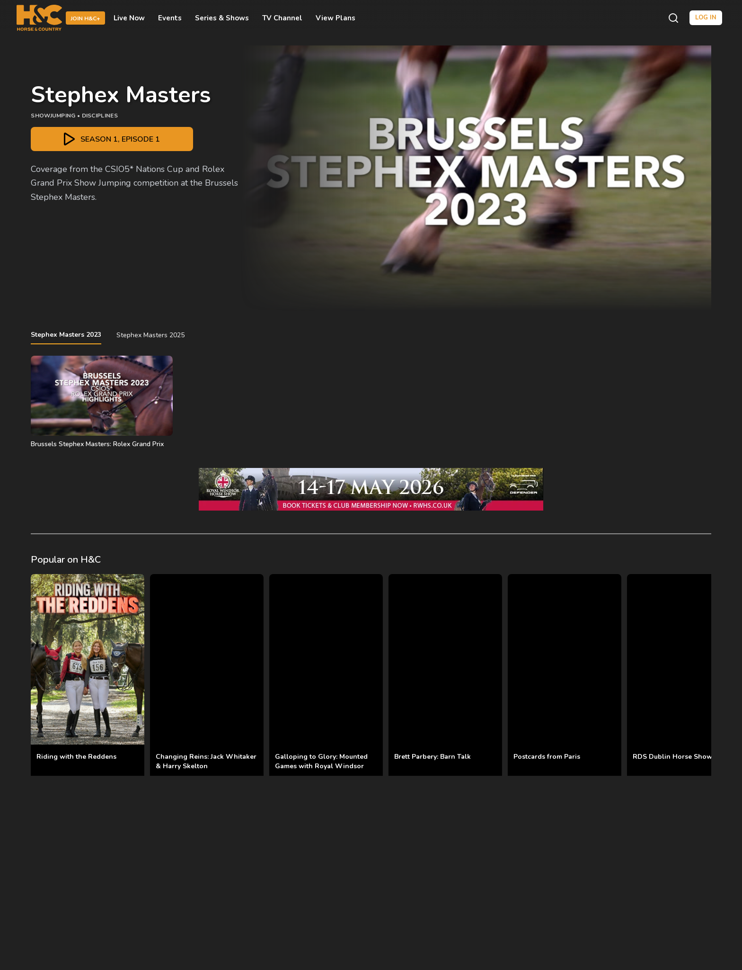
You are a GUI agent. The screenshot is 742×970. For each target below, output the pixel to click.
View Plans (335, 18)
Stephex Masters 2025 (150, 335)
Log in (705, 17)
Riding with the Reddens (76, 756)
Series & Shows (222, 18)
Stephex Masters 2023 (66, 334)
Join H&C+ (85, 18)
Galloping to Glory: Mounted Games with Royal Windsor (321, 761)
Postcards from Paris (546, 756)
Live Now (129, 18)
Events (170, 18)
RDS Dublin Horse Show (672, 756)
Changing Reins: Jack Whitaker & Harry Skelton (206, 761)
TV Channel (282, 18)
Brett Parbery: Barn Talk (432, 756)
